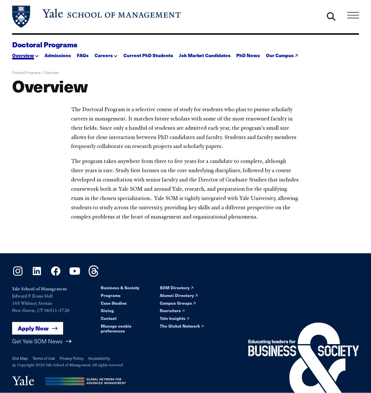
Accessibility (99, 358)
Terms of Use (43, 358)
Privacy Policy (71, 358)
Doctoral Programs (45, 44)
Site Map (20, 358)
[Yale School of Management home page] (97, 17)
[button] (25, 54)
